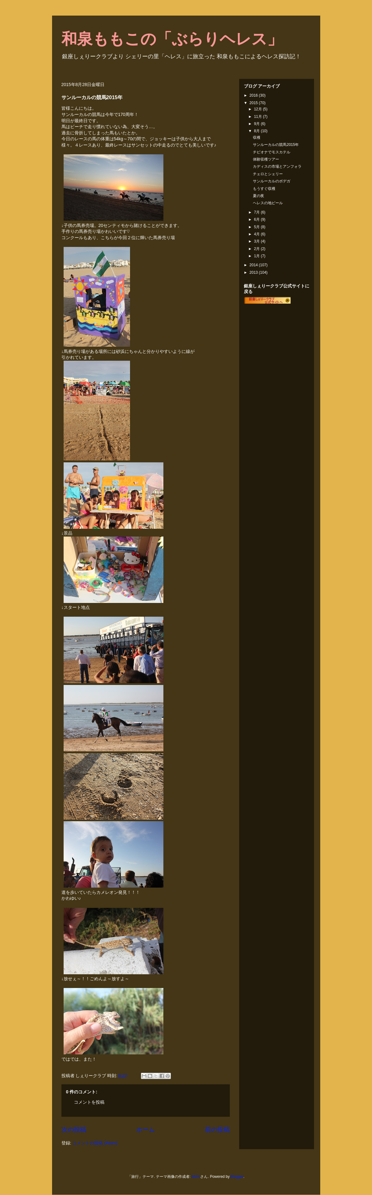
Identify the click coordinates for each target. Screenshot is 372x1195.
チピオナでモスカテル (271, 152)
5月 (257, 227)
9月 (257, 124)
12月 (258, 109)
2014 (254, 265)
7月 (257, 212)
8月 (257, 131)
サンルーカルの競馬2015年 (276, 144)
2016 (254, 95)
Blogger (237, 1176)
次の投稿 (73, 1129)
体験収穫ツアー (266, 159)
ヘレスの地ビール (268, 203)
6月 (257, 219)
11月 (258, 116)
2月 (257, 249)
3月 (257, 241)
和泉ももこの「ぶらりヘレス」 (172, 39)
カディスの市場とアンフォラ (277, 166)
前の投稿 (217, 1129)
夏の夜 (258, 196)
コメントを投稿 (89, 1102)
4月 (257, 234)
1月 (257, 256)
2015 (254, 103)
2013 (254, 272)
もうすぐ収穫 (264, 188)
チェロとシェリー (268, 174)
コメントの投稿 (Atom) (94, 1142)
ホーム (145, 1129)
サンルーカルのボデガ (271, 181)
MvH (195, 1176)
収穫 (256, 137)
